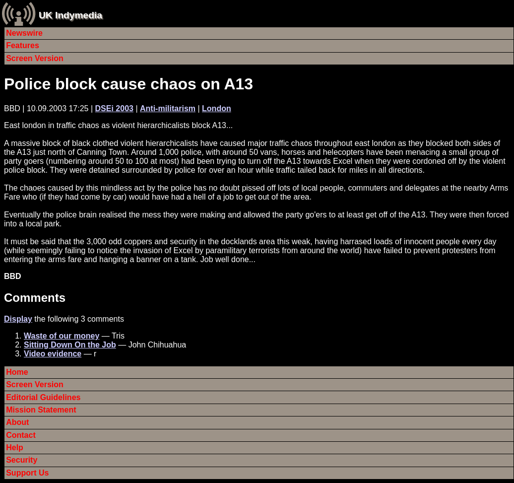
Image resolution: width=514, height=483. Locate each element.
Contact (21, 435)
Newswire (24, 33)
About (17, 422)
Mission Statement (41, 410)
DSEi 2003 (114, 108)
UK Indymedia (70, 15)
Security (21, 460)
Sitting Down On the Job (70, 345)
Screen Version (35, 58)
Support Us (27, 473)
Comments (34, 297)
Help (14, 447)
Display (18, 319)
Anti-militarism (167, 108)
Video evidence (52, 353)
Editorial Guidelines (43, 397)
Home (17, 372)
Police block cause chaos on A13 (128, 84)
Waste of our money (61, 336)
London (216, 108)
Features (22, 45)
